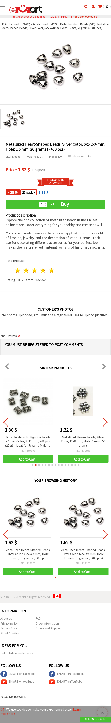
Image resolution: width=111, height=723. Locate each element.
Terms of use (8, 628)
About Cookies (9, 633)
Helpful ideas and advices (16, 653)
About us (6, 618)
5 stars (51, 270)
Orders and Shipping (48, 628)
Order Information (47, 623)
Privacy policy (9, 623)
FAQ (38, 618)
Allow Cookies (95, 719)
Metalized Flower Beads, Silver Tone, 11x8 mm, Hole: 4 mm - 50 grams (83, 441)
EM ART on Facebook (17, 674)
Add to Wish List (79, 156)
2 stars (26, 270)
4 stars (43, 270)
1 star (18, 270)
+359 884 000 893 (84, 16)
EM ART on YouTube (17, 682)
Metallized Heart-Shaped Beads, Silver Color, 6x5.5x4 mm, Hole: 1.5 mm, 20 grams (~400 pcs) (28, 554)
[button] (32, 465)
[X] (2, 709)
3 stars (35, 270)
